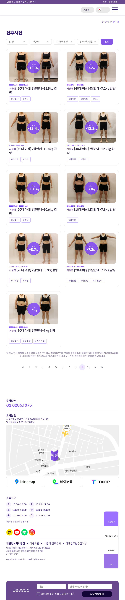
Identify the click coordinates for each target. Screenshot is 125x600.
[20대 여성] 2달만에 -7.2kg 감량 (91, 270)
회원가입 (114, 2)
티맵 (100, 482)
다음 (95, 367)
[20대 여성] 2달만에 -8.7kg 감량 (33, 270)
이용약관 (34, 543)
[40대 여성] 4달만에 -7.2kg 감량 (91, 89)
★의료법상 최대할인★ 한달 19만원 (21, 2)
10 (88, 367)
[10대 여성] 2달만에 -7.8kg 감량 (91, 210)
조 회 (107, 41)
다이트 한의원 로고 (15, 10)
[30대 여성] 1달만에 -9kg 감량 (32, 331)
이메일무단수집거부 (76, 543)
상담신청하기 (97, 594)
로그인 (105, 2)
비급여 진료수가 (52, 543)
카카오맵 (24, 482)
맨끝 (102, 367)
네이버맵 (62, 482)
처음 (23, 367)
